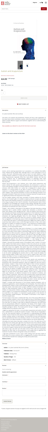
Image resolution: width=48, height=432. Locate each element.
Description (5, 110)
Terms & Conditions (5, 422)
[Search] (44, 8)
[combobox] (20, 8)
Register (35, 2)
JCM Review (5, 167)
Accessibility (3, 429)
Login (40, 2)
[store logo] (6, 3)
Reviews (4, 365)
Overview (4, 343)
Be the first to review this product (7, 75)
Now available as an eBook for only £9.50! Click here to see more (19, 126)
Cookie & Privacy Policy (6, 425)
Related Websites (5, 427)
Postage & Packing (5, 424)
